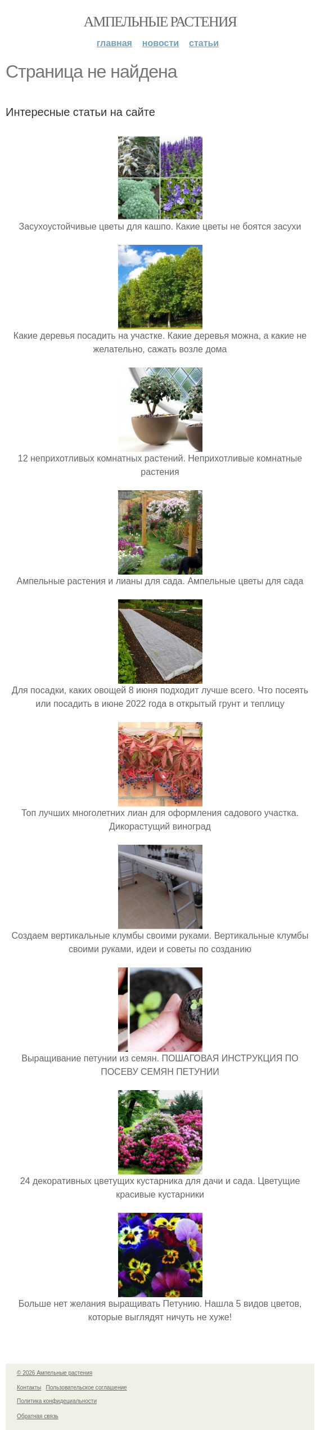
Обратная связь (37, 1416)
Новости (160, 43)
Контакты (29, 1387)
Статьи (204, 43)
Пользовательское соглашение (86, 1387)
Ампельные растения (160, 22)
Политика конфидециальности (57, 1401)
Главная (114, 43)
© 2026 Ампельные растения (54, 1373)
